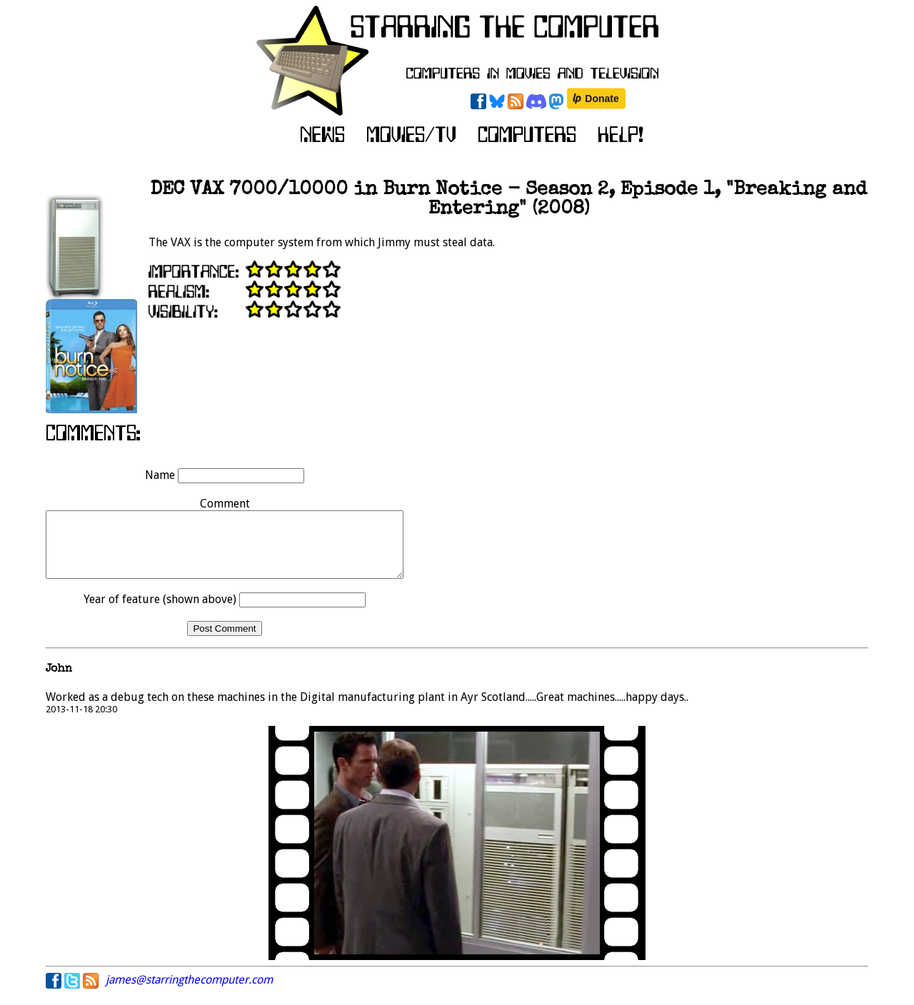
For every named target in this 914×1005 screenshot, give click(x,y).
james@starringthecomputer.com (189, 992)
